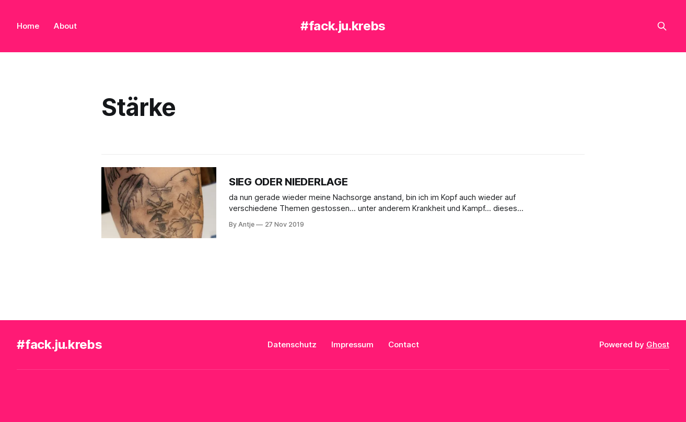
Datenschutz (292, 344)
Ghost (657, 344)
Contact (403, 344)
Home (28, 26)
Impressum (352, 344)
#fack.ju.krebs (343, 25)
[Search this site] (662, 26)
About (65, 26)
